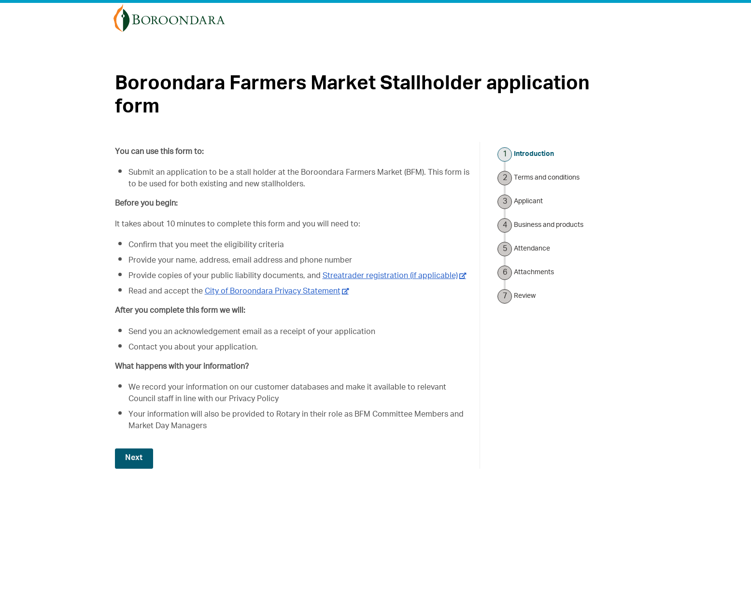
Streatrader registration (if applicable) (390, 276)
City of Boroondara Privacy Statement (272, 292)
